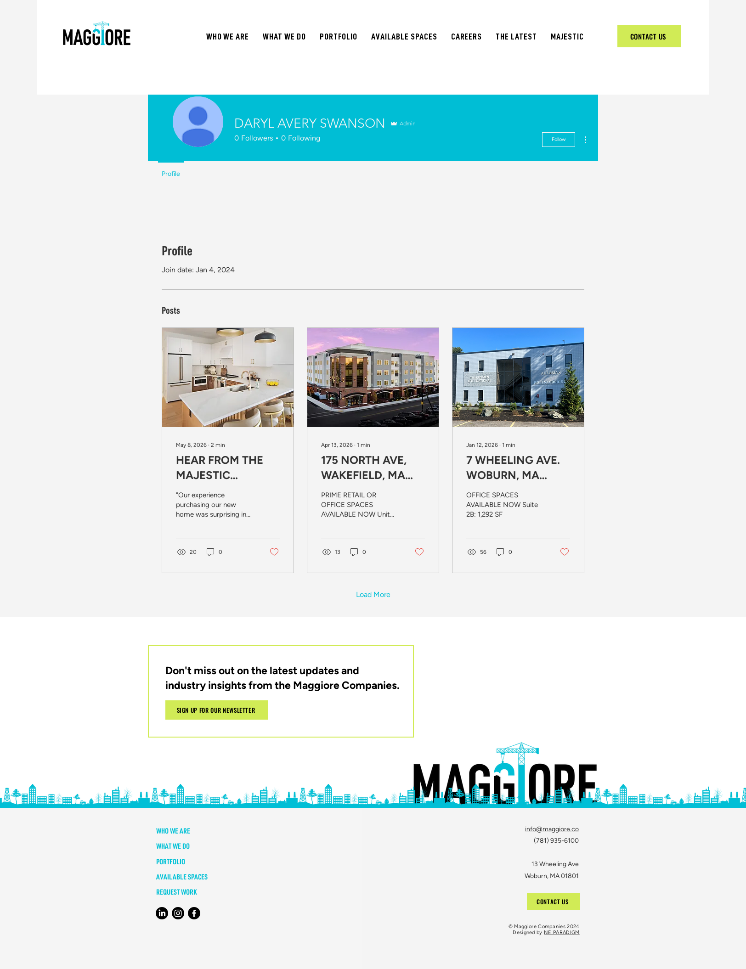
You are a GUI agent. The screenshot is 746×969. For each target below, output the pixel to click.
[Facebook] (194, 913)
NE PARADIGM (562, 932)
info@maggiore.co (552, 829)
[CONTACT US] (649, 36)
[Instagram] (178, 913)
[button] (227, 36)
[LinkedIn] (162, 913)
